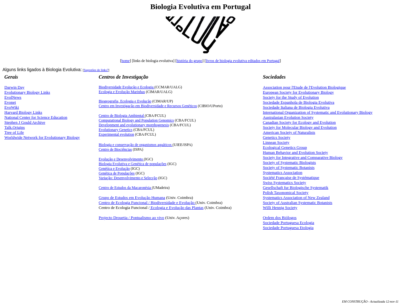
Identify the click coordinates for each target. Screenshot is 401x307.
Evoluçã (121, 159)
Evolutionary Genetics (116, 129)
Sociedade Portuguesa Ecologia (288, 222)
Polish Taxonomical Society (285, 192)
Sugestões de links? (96, 70)
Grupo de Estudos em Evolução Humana (132, 197)
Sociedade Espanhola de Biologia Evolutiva (298, 102)
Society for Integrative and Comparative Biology (303, 157)
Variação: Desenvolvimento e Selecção (128, 178)
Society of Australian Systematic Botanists (297, 202)
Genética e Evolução (114, 168)
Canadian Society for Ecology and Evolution (299, 122)
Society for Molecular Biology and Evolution (300, 127)
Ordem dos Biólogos (280, 217)
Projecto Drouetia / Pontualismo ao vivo (131, 217)
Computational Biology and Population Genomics (136, 120)
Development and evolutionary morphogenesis (134, 125)
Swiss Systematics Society (284, 182)
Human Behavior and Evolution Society (295, 152)
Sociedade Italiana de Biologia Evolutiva (296, 107)
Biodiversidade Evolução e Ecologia (126, 87)
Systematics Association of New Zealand (296, 197)
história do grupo (189, 61)
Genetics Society (276, 137)
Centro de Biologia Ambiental (122, 115)
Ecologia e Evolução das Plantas (176, 207)
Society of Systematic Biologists (289, 162)
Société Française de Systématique (291, 177)
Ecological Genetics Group (285, 147)
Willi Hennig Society (280, 207)
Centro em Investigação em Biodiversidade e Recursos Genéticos (148, 106)
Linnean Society (276, 142)
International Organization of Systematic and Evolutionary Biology (317, 112)
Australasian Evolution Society (288, 117)
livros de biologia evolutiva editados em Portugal (243, 61)
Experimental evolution (116, 134)
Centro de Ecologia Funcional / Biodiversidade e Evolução (147, 202)
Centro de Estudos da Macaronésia (125, 187)
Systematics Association (282, 172)
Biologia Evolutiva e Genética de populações (132, 164)
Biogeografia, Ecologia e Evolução (125, 101)
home (125, 61)
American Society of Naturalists (289, 132)
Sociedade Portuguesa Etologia (288, 227)
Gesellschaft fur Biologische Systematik (295, 187)
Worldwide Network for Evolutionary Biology (42, 137)
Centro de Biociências (115, 149)
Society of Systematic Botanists (289, 167)
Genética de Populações (117, 173)
